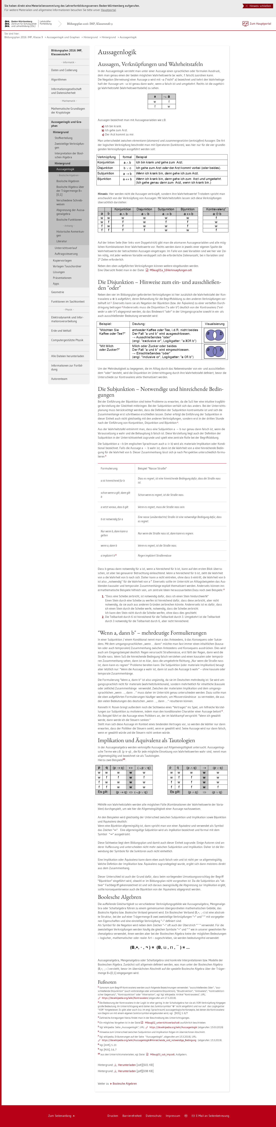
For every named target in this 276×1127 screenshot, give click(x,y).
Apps (56, 283)
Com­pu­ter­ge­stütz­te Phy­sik (67, 340)
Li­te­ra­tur (61, 241)
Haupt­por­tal (108, 10)
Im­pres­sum (173, 1116)
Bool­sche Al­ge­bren (67, 181)
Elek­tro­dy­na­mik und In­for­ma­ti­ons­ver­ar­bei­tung (67, 319)
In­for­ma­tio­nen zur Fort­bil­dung (67, 367)
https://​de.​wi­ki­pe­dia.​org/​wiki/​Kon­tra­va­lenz (125, 997)
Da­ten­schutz (153, 1116)
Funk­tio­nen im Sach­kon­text (68, 301)
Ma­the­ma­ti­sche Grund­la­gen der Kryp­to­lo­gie (68, 110)
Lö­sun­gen (59, 272)
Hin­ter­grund (91, 37)
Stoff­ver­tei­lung (63, 138)
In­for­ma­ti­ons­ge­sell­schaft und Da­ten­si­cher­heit (66, 91)
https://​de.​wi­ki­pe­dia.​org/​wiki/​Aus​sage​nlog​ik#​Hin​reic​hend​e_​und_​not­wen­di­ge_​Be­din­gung (149, 1040)
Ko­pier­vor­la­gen (62, 260)
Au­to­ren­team (59, 379)
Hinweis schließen (258, 6)
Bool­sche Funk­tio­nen (69, 219)
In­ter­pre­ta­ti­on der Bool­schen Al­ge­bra (69, 155)
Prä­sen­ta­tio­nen (62, 278)
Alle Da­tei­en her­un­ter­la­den (67, 356)
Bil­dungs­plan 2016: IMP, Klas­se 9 (23, 37)
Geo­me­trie (57, 292)
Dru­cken (112, 1116)
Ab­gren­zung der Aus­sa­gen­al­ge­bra (70, 212)
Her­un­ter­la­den (127, 1065)
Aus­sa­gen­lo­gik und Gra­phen (63, 37)
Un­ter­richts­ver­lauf (66, 248)
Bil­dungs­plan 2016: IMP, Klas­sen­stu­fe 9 (89, 23)
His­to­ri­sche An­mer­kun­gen (70, 233)
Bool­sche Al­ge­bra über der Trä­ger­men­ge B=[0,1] (70, 190)
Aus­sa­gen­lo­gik (128, 37)
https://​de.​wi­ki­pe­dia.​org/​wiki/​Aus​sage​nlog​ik (173, 1027)
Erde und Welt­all (61, 330)
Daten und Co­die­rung (64, 70)
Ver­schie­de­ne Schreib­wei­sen (69, 202)
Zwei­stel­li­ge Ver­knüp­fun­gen (69, 145)
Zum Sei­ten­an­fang (61, 1116)
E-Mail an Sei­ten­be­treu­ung (210, 1116)
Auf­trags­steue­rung (66, 254)
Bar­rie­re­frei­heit (132, 1116)
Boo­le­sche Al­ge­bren (125, 1083)
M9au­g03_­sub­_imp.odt (162, 1054)
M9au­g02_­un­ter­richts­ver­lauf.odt (162, 1022)
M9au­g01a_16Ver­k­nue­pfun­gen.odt (171, 270)
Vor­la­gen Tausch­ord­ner (67, 266)
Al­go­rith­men (58, 79)
